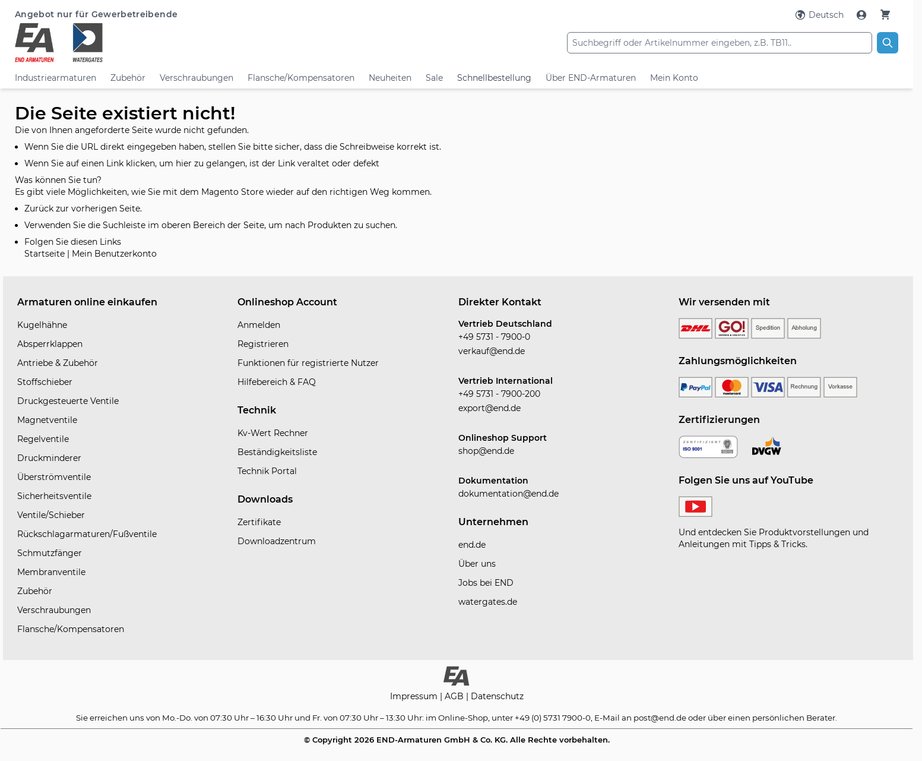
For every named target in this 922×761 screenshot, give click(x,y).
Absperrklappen (50, 344)
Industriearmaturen (55, 77)
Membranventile (51, 572)
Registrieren (263, 344)
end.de (472, 544)
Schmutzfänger (49, 553)
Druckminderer (49, 458)
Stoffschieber (44, 382)
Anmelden (258, 325)
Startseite (44, 253)
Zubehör (127, 77)
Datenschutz (497, 696)
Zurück (38, 208)
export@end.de (489, 408)
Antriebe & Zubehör (57, 363)
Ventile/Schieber (51, 515)
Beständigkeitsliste (277, 452)
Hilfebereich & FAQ (276, 382)
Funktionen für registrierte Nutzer (308, 363)
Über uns (477, 563)
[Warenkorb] (885, 14)
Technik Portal (267, 471)
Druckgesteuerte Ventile (68, 401)
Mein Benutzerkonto (114, 253)
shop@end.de (486, 451)
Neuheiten (390, 77)
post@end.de (659, 717)
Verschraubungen (196, 77)
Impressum (415, 696)
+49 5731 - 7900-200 (499, 394)
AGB (455, 696)
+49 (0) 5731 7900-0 (553, 717)
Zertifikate (259, 522)
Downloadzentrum (276, 541)
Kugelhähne (42, 325)
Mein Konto (674, 77)
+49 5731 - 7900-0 (494, 336)
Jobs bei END (486, 582)
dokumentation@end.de (508, 493)
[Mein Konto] (863, 15)
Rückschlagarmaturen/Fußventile (87, 534)
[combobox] (719, 42)
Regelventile (43, 439)
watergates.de (487, 601)
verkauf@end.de (491, 351)
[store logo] (162, 42)
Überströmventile (54, 477)
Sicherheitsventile (54, 496)
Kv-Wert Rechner (272, 433)
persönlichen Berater (793, 717)
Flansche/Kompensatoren (301, 77)
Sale (434, 77)
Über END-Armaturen (591, 77)
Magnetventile (47, 420)
